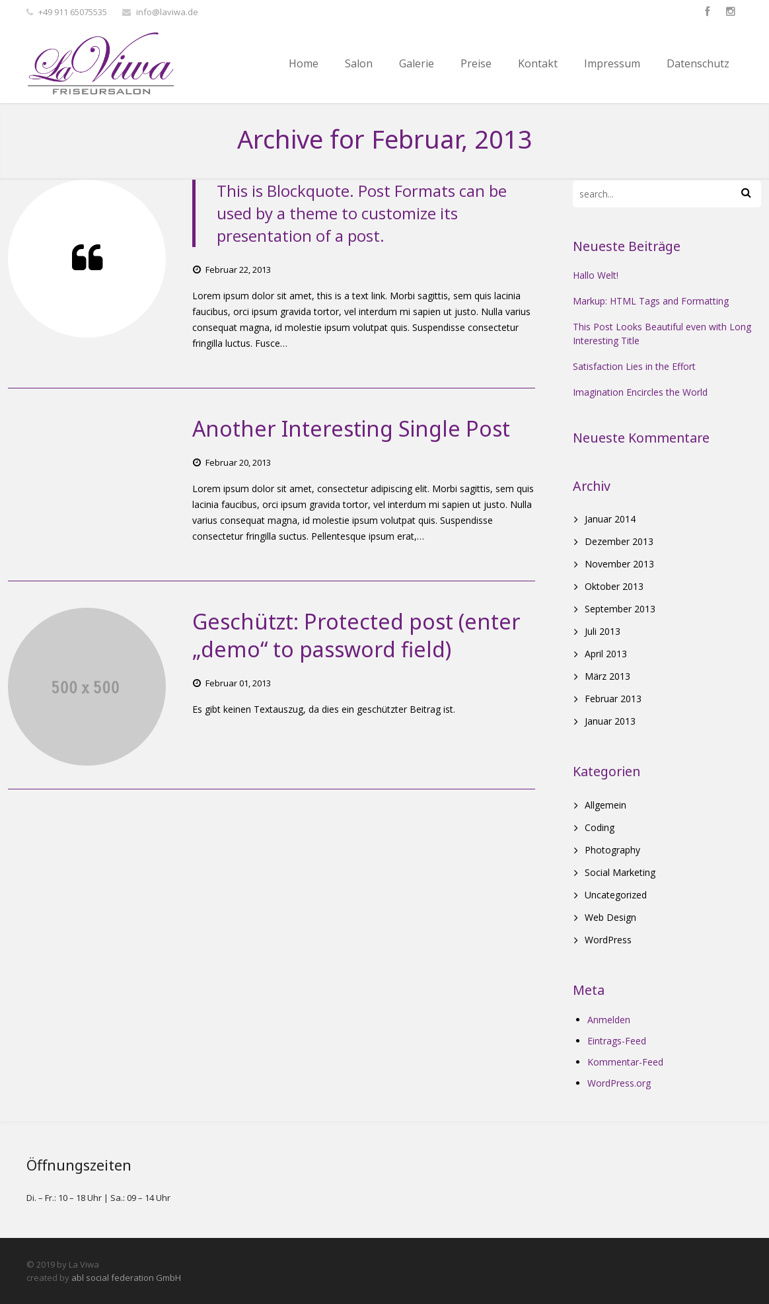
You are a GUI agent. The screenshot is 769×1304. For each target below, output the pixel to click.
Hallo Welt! (595, 275)
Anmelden (608, 1019)
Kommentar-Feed (625, 1062)
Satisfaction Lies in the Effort (634, 366)
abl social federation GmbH (126, 1278)
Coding (599, 827)
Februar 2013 (613, 698)
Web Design (610, 917)
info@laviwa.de (167, 12)
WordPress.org (619, 1083)
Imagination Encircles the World (640, 392)
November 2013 (619, 564)
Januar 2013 (610, 721)
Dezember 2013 (619, 541)
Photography (612, 850)
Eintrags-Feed (616, 1040)
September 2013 (620, 608)
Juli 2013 (602, 631)
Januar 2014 (610, 519)
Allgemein (605, 805)
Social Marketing (620, 872)
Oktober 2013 (614, 586)
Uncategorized (616, 894)
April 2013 (606, 653)
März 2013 (607, 676)
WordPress (608, 939)
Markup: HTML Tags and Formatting (651, 301)
